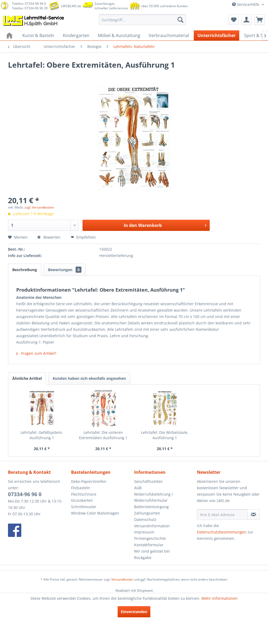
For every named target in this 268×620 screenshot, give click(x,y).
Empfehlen (83, 237)
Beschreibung (24, 269)
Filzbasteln (80, 487)
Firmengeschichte (150, 538)
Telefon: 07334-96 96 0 (29, 3)
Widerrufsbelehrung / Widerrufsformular (153, 497)
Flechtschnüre (83, 494)
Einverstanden (134, 611)
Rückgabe (142, 557)
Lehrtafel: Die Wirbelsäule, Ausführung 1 (164, 435)
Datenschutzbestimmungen (221, 532)
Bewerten (49, 237)
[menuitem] (142, 19)
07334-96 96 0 (25, 494)
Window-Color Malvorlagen (95, 513)
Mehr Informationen (219, 598)
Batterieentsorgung (151, 506)
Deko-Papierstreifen (88, 481)
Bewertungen (64, 270)
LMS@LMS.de (71, 6)
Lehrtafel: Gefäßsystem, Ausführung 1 (41, 435)
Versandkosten (122, 579)
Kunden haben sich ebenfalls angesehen (89, 378)
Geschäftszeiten (148, 481)
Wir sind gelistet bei (152, 551)
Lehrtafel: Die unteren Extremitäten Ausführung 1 (103, 435)
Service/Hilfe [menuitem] (246, 4)
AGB (138, 487)
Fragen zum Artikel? (36, 353)
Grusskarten (82, 500)
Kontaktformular (148, 544)
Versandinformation (152, 525)
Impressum (144, 532)
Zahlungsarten (147, 513)
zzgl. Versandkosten (39, 207)
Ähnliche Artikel (27, 378)
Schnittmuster (83, 506)
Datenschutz (145, 519)
